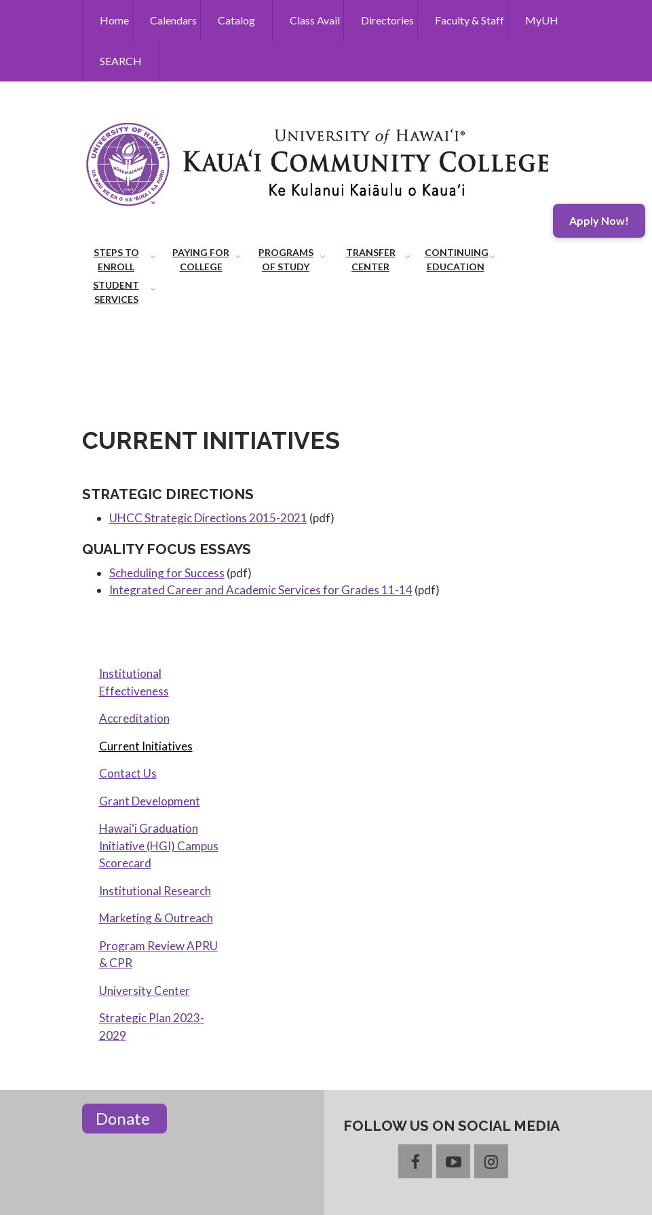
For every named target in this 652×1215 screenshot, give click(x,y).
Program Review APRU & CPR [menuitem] (158, 955)
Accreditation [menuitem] (134, 718)
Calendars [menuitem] (173, 20)
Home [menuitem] (114, 20)
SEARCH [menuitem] (121, 60)
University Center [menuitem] (144, 990)
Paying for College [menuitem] (200, 259)
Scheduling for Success (167, 573)
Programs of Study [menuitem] (285, 259)
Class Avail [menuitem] (315, 20)
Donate (124, 1118)
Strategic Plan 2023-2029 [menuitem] (151, 1026)
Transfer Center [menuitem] (371, 259)
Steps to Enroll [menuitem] (116, 259)
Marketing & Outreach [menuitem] (156, 918)
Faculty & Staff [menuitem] (469, 20)
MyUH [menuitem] (541, 20)
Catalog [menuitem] (236, 20)
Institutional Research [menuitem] (155, 891)
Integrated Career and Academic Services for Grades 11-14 (261, 590)
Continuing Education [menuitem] (456, 259)
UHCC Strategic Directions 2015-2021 (208, 518)
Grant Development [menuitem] (149, 801)
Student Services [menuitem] (116, 292)
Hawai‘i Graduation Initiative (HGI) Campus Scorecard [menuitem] (158, 845)
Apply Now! (599, 220)
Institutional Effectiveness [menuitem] (134, 682)
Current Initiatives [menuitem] (146, 746)
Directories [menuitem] (387, 20)
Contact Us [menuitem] (128, 773)
